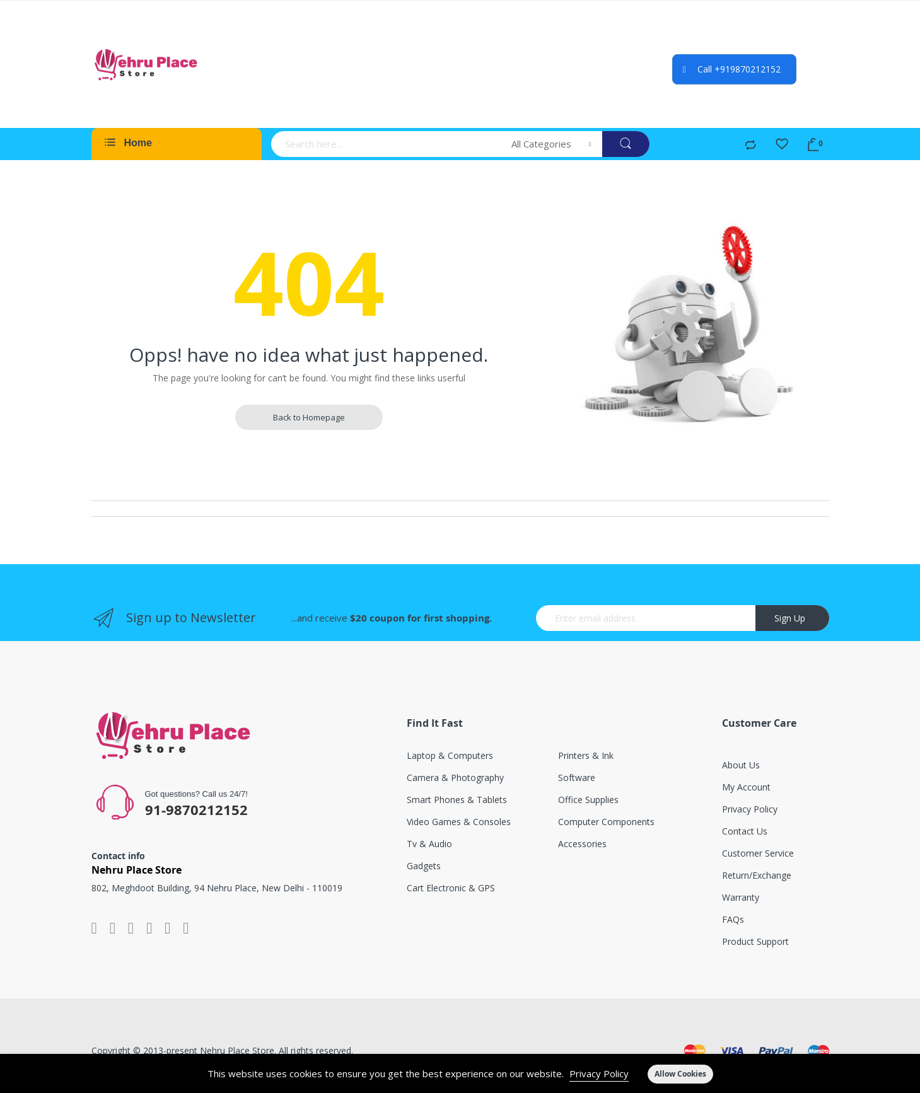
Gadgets (424, 866)
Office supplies (588, 800)
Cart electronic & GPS (451, 888)
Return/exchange (756, 875)
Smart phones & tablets (457, 800)
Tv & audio (429, 844)
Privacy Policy (599, 1073)
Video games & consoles (459, 822)
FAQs (733, 919)
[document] (460, 1073)
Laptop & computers (450, 755)
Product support (755, 941)
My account (746, 787)
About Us (741, 765)
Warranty (740, 897)
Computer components (606, 822)
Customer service (758, 853)
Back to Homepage (309, 417)
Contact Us (744, 831)
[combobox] (387, 144)
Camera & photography (455, 778)
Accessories (582, 844)
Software (576, 778)
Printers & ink (586, 755)
